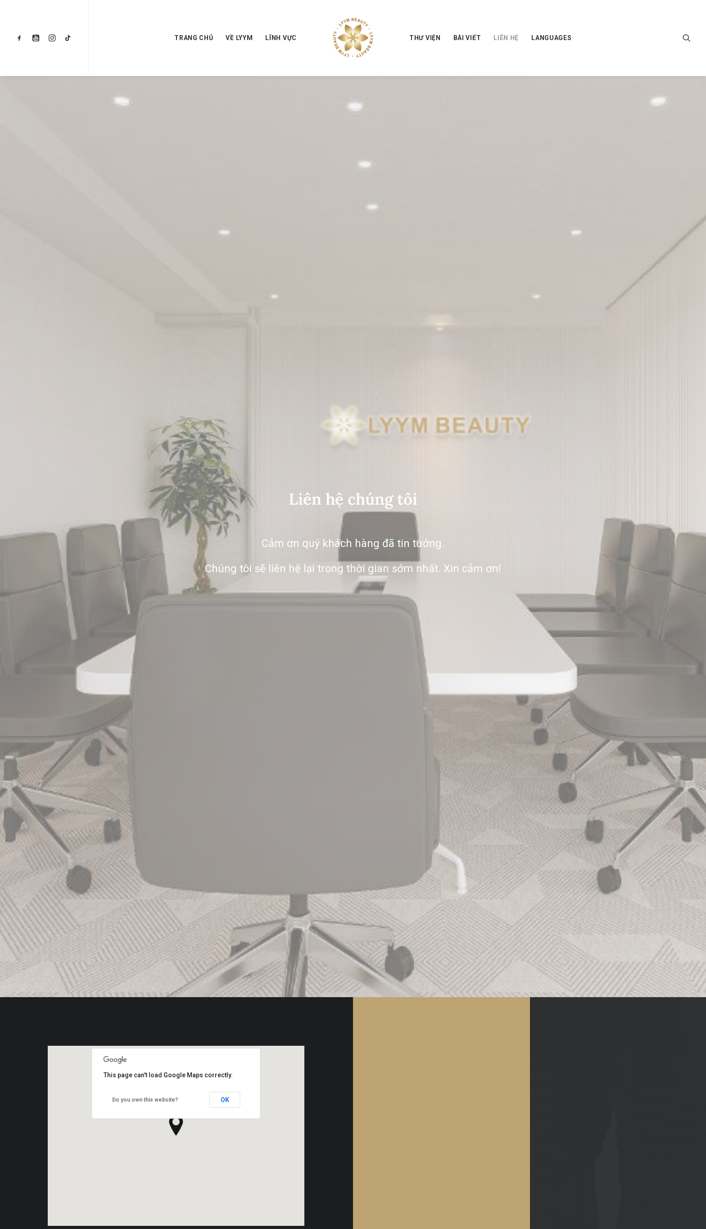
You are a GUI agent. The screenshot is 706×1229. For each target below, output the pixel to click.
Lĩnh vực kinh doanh (409, 1125)
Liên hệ (506, 37)
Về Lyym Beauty (403, 1085)
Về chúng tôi (399, 1105)
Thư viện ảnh (399, 1184)
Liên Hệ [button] (441, 537)
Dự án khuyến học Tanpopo (418, 1144)
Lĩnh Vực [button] (281, 37)
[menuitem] (21, 38)
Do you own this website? (145, 421)
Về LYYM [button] (239, 37)
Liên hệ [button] (618, 545)
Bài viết (467, 37)
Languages (551, 37)
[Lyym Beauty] (353, 38)
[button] (21, 38)
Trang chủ (193, 37)
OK (225, 421)
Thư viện (425, 37)
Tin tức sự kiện (402, 1165)
